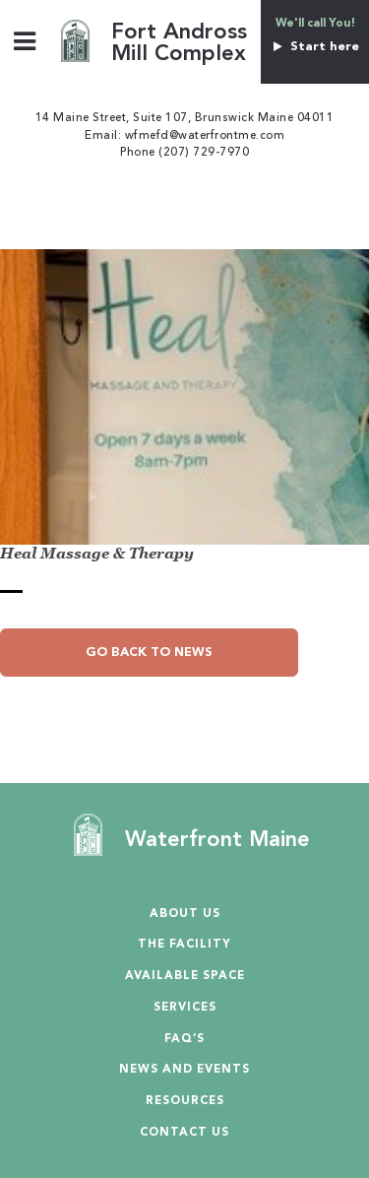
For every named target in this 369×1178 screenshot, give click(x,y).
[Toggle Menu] (25, 41)
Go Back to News (149, 652)
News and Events (184, 1070)
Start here (314, 46)
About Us (185, 914)
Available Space (185, 976)
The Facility (184, 945)
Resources (185, 1101)
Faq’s (184, 1039)
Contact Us (184, 1133)
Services (185, 1008)
